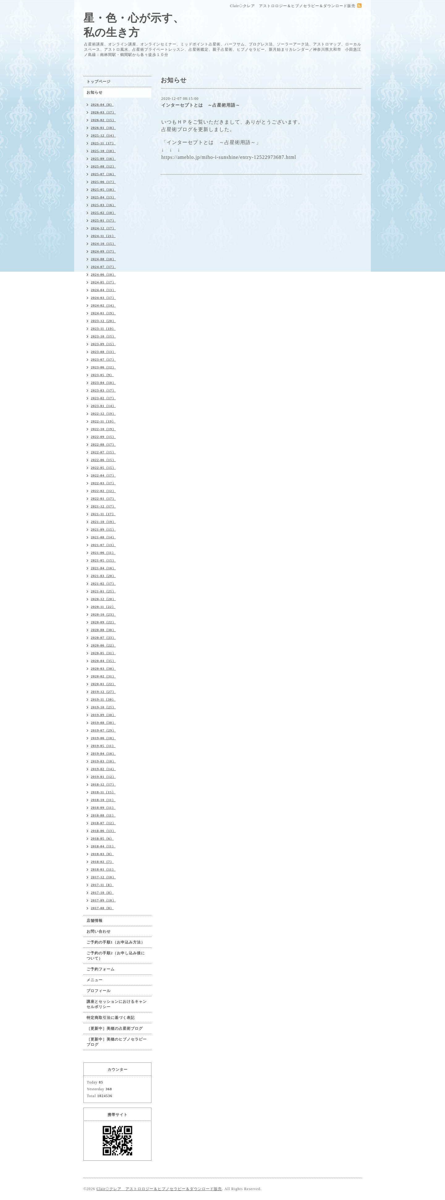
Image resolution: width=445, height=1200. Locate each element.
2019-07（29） (103, 730)
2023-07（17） (103, 359)
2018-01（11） (103, 869)
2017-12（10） (103, 877)
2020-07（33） (103, 637)
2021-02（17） (103, 583)
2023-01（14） (103, 406)
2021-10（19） (103, 522)
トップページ (99, 81)
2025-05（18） (103, 189)
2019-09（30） (103, 715)
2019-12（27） (103, 691)
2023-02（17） (103, 398)
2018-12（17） (103, 784)
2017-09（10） (103, 900)
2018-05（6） (102, 838)
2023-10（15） (103, 336)
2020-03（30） (103, 668)
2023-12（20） (103, 321)
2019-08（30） (103, 722)
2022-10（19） (103, 429)
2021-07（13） (103, 545)
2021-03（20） (103, 576)
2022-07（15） (103, 452)
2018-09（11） (103, 807)
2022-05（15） (103, 467)
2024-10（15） (103, 243)
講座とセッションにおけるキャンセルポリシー (117, 1004)
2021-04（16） (103, 568)
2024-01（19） (103, 313)
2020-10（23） (103, 614)
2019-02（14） (103, 769)
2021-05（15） (103, 560)
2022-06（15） (103, 460)
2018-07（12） (103, 823)
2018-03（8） (102, 854)
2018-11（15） (103, 792)
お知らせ (95, 92)
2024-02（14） (103, 305)
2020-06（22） (103, 645)
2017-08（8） (102, 908)
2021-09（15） (103, 529)
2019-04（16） (103, 753)
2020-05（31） (103, 653)
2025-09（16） (103, 158)
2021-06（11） (103, 552)
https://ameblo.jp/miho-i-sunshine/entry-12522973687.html (228, 157)
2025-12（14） (103, 135)
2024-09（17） (103, 251)
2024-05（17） (103, 282)
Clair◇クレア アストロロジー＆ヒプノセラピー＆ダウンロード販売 (159, 1189)
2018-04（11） (103, 846)
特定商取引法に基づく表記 (111, 1018)
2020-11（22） (103, 606)
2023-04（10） (103, 382)
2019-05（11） (103, 746)
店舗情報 (95, 920)
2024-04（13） (103, 290)
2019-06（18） (103, 738)
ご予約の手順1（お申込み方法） (116, 942)
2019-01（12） (103, 776)
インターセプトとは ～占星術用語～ (200, 105)
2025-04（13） (103, 197)
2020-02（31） (103, 676)
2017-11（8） (102, 885)
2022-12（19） (103, 413)
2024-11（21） (103, 236)
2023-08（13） (103, 352)
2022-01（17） (103, 498)
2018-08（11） (103, 815)
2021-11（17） (103, 514)
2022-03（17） (103, 483)
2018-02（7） (102, 861)
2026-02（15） (103, 120)
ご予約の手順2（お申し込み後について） (116, 955)
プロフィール (99, 991)
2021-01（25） (103, 591)
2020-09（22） (103, 622)
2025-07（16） (103, 174)
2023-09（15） (103, 344)
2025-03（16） (103, 205)
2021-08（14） (103, 537)
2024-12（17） (103, 228)
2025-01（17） (103, 220)
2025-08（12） (103, 166)
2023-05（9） (102, 375)
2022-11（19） (103, 421)
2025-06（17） (103, 182)
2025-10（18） (103, 151)
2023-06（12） (103, 367)
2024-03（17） (103, 297)
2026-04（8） (102, 104)
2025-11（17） (103, 143)
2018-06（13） (103, 831)
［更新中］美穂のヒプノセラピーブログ (117, 1042)
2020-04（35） (103, 661)
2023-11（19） (103, 328)
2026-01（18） (103, 127)
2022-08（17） (103, 444)
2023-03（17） (103, 390)
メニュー (95, 980)
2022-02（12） (103, 491)
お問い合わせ (99, 931)
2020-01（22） (103, 684)
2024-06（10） (103, 274)
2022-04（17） (103, 475)
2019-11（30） (103, 699)
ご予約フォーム (101, 969)
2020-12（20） (103, 599)
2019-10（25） (103, 707)
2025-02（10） (103, 212)
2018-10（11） (103, 800)
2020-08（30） (103, 630)
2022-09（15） (103, 437)
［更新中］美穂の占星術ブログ (115, 1028)
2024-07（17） (103, 267)
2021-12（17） (103, 506)
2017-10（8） (102, 892)
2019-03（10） (103, 761)
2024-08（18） (103, 259)
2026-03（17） (103, 112)
